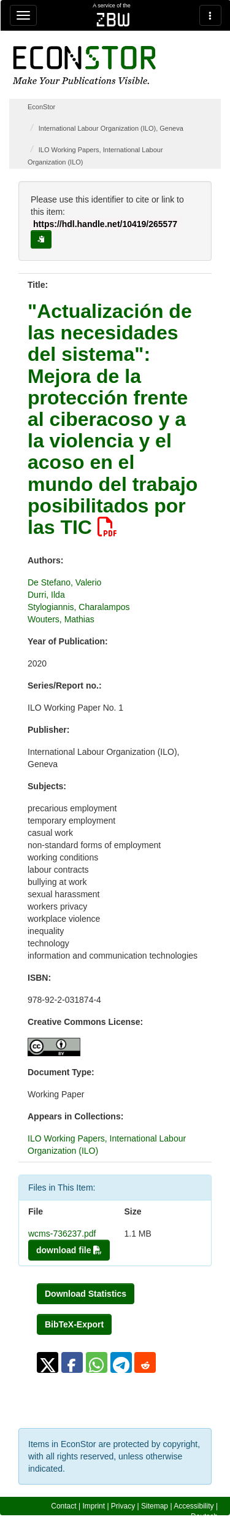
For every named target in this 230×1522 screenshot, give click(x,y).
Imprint (93, 1506)
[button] (47, 1362)
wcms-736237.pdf (62, 1233)
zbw (113, 19)
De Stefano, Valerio (64, 582)
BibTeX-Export (74, 1324)
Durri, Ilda (46, 595)
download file (69, 1250)
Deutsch (204, 1516)
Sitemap (154, 1506)
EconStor (41, 106)
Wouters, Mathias (61, 619)
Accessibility (193, 1506)
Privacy (123, 1506)
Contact (63, 1506)
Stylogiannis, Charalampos (79, 607)
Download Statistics (85, 1294)
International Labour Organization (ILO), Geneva (111, 128)
